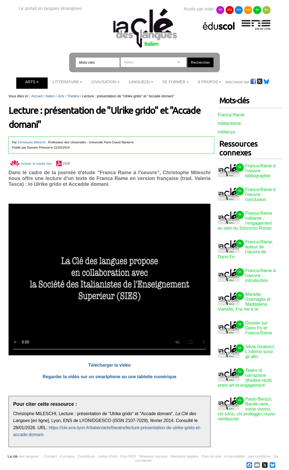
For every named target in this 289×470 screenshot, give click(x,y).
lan (266, 9)
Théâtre (73, 96)
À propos (67, 456)
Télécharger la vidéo (109, 365)
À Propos (208, 82)
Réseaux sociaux (153, 456)
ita (257, 9)
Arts (30, 82)
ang (229, 9)
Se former (173, 82)
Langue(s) (139, 82)
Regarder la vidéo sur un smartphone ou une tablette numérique (109, 376)
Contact (50, 456)
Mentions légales (185, 456)
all (220, 9)
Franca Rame (231, 114)
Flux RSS (128, 456)
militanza (226, 132)
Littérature (66, 82)
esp (248, 9)
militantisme (229, 123)
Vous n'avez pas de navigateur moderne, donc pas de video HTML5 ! (109, 279)
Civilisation (103, 82)
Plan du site (211, 456)
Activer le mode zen (31, 164)
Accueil (36, 96)
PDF (66, 164)
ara (239, 9)
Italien (50, 96)
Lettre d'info (108, 456)
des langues (23, 456)
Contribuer (86, 456)
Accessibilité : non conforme (247, 456)
